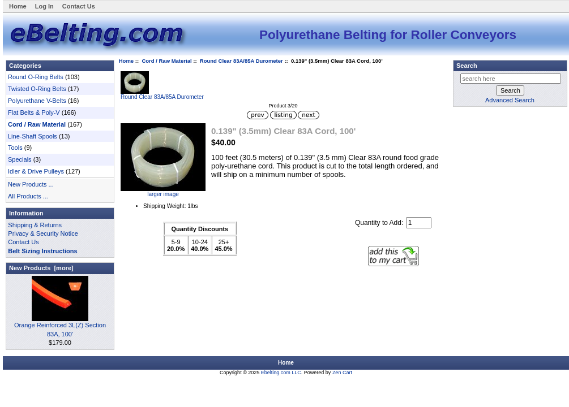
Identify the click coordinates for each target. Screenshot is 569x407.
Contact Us (78, 6)
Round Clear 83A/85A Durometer (241, 61)
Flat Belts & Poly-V (34, 112)
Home (18, 6)
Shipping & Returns (35, 225)
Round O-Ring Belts (35, 76)
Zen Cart (342, 372)
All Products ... (28, 196)
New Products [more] (41, 268)
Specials (20, 159)
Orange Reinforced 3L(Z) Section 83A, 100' (60, 326)
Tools (15, 147)
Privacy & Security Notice (43, 233)
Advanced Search (509, 100)
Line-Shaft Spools (32, 136)
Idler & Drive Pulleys (36, 171)
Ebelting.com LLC (281, 372)
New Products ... (31, 184)
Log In (44, 6)
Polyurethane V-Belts (37, 100)
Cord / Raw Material (166, 61)
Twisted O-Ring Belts (37, 88)
